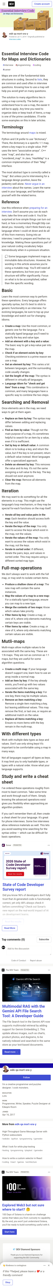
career (7, 69)
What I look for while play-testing (26, 1148)
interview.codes (15, 39)
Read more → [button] (11, 1052)
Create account (42, 4)
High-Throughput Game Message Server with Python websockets (26, 1135)
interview (8, 65)
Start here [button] (10, 1231)
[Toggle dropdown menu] (48, 845)
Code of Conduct (18, 960)
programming (23, 65)
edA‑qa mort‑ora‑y (18, 33)
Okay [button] (7, 1282)
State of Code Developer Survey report (23, 887)
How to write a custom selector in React (26, 1160)
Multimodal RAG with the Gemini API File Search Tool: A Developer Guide (23, 1011)
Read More (9, 928)
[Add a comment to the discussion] (28, 950)
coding (37, 65)
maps (32, 132)
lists (39, 79)
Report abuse (36, 960)
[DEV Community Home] (11, 4)
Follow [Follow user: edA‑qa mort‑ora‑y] (26, 1077)
